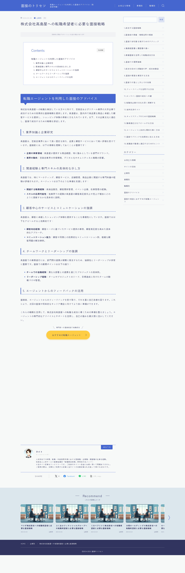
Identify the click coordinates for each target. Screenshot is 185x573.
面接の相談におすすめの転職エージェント (141, 200)
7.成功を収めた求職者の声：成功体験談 (141, 68)
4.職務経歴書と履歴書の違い (136, 48)
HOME (23, 544)
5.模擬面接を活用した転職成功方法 (139, 55)
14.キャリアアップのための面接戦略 (140, 116)
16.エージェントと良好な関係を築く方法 (142, 130)
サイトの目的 (130, 166)
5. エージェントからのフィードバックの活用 (53, 77)
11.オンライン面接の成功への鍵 (138, 96)
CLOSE (100, 50)
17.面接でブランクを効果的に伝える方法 (142, 136)
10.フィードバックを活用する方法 (139, 89)
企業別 (37, 18)
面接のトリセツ (33, 6)
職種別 (152, 5)
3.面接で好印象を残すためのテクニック (141, 41)
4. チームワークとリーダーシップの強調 (51, 73)
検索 (161, 19)
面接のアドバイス (132, 192)
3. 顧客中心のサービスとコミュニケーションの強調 (56, 70)
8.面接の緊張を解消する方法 (136, 75)
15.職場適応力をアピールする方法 (139, 123)
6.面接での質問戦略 (132, 62)
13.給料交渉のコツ (132, 109)
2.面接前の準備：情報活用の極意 (138, 34)
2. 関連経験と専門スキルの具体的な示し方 (52, 66)
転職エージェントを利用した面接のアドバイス (53, 58)
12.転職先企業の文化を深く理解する (140, 102)
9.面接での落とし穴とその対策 (137, 82)
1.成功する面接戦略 (132, 28)
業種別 (140, 5)
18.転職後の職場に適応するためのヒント (142, 143)
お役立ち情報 (124, 5)
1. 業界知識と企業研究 (43, 63)
